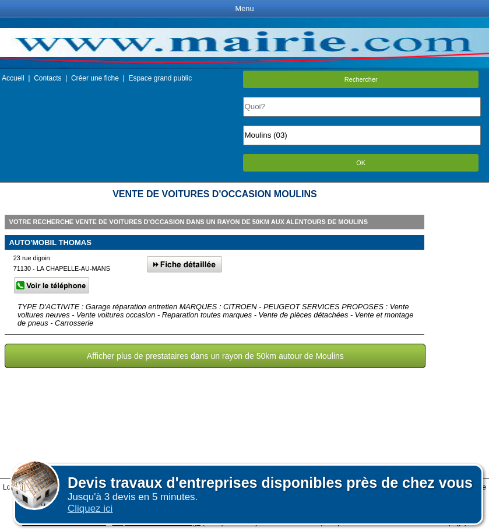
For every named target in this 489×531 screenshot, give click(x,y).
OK (360, 162)
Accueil (13, 78)
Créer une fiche (95, 78)
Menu (244, 8)
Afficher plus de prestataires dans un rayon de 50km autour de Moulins (215, 356)
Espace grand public (160, 78)
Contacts (47, 78)
